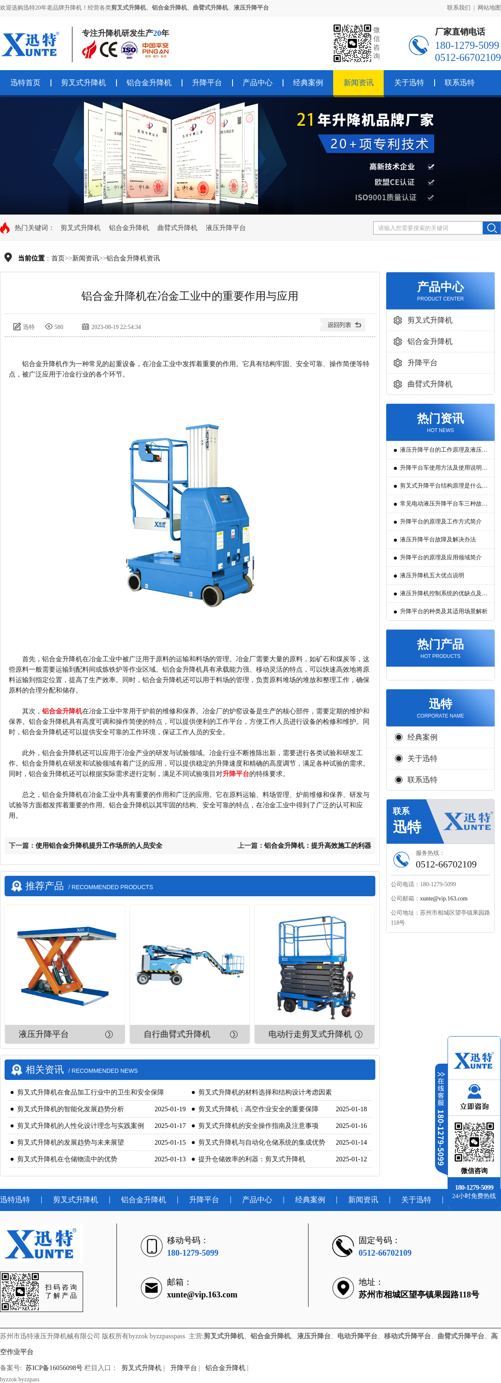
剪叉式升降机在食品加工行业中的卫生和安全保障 (90, 1092)
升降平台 (207, 82)
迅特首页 (25, 82)
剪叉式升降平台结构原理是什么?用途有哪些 (442, 489)
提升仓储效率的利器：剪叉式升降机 (251, 1159)
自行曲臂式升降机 (177, 1034)
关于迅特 (409, 82)
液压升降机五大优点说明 (432, 575)
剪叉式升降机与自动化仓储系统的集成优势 (261, 1142)
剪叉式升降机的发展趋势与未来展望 (70, 1142)
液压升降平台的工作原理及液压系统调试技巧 (444, 453)
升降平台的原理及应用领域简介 (441, 557)
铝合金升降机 (149, 82)
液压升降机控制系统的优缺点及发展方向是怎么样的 (444, 596)
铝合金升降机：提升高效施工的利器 (317, 845)
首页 (58, 258)
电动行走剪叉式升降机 (310, 1034)
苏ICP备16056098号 (54, 1367)
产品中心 (258, 82)
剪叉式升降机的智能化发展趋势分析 (70, 1108)
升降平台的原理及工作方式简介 (441, 521)
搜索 (492, 228)
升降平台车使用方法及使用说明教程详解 (444, 471)
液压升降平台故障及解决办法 (438, 539)
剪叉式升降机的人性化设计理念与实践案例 (80, 1125)
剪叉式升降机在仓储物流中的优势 (67, 1159)
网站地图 (489, 8)
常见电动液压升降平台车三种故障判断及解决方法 (444, 507)
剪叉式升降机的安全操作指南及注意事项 (258, 1125)
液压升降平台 (226, 227)
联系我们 (459, 8)
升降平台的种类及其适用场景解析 (444, 611)
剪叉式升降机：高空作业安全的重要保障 (258, 1108)
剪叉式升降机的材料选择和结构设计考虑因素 (265, 1092)
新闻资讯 (359, 82)
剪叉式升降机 (83, 82)
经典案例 (308, 82)
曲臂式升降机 (177, 227)
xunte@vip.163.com (444, 898)
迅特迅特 (15, 1200)
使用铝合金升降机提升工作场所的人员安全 (98, 845)
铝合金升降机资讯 (133, 258)
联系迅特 (460, 82)
